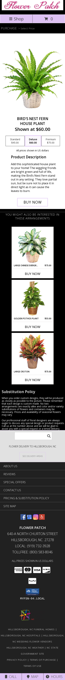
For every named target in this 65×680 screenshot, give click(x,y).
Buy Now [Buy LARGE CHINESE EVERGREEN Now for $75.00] (32, 273)
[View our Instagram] (35, 519)
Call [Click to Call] (11, 676)
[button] (32, 591)
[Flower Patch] (32, 9)
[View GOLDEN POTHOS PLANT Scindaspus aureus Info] (32, 298)
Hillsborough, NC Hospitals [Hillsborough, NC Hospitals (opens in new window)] (21, 635)
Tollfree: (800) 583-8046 (32, 552)
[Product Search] (33, 436)
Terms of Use (33, 665)
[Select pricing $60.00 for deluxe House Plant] (33, 141)
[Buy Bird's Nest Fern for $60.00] (32, 202)
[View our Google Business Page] (29, 519)
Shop (16, 19)
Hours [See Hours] (54, 676)
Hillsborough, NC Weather (25, 647)
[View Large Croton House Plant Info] (32, 351)
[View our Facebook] (23, 519)
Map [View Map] (32, 676)
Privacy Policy (17, 659)
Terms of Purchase (43, 659)
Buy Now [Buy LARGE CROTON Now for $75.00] (32, 380)
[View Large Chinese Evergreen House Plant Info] (32, 245)
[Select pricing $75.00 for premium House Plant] (51, 141)
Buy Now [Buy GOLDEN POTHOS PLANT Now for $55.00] (32, 327)
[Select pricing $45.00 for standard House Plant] (15, 141)
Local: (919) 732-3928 (32, 546)
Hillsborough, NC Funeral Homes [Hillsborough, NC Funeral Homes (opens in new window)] (31, 629)
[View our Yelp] (42, 519)
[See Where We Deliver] (32, 456)
